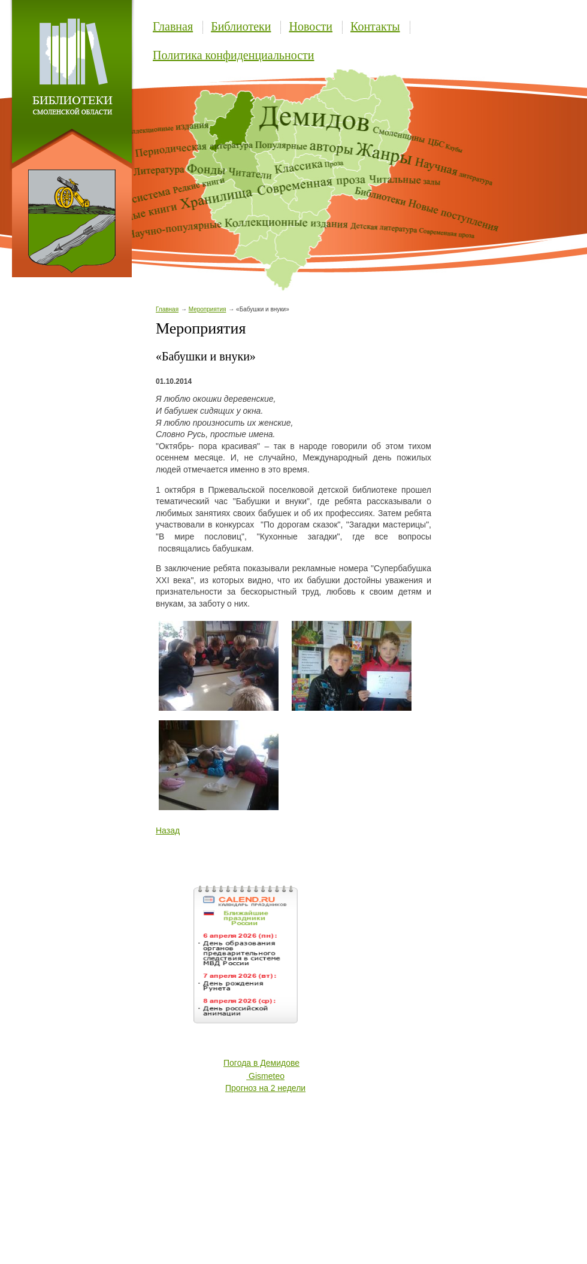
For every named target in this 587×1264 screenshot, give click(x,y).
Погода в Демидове (261, 1063)
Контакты (375, 26)
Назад (168, 830)
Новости (310, 26)
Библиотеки (241, 26)
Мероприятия (207, 309)
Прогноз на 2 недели (265, 1088)
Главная (173, 26)
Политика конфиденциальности (233, 55)
